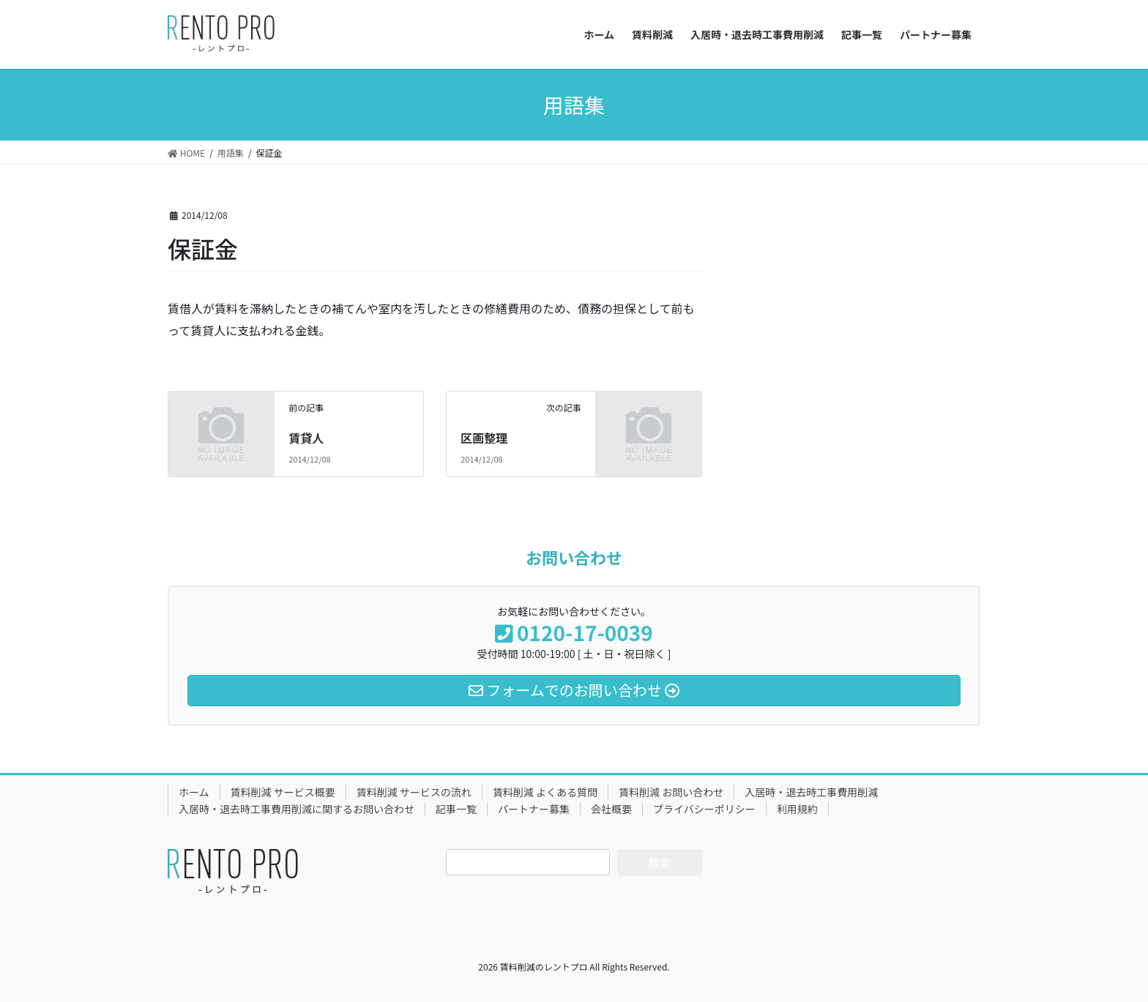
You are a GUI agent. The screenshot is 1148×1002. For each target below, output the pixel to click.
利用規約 (797, 808)
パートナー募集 (534, 808)
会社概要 (611, 808)
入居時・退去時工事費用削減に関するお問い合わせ (296, 808)
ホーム (194, 792)
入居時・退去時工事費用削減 (811, 792)
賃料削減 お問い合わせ (671, 792)
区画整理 (484, 437)
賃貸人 (306, 437)
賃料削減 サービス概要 (283, 792)
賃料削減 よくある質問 (545, 792)
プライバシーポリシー (704, 808)
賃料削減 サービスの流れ (414, 792)
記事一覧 (456, 808)
